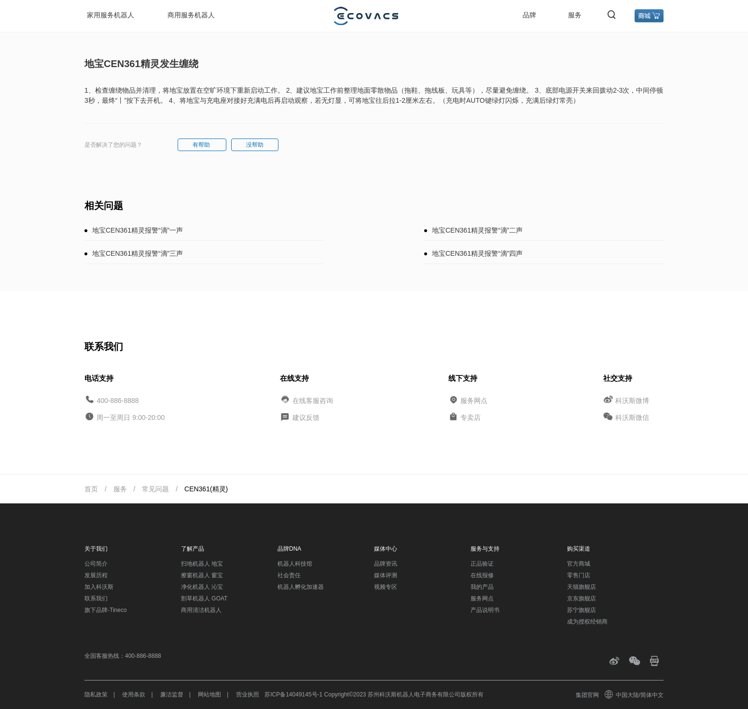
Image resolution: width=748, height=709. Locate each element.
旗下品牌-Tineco (105, 610)
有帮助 (202, 144)
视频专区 (385, 587)
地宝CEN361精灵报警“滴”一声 (137, 230)
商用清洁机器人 (201, 610)
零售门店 (578, 575)
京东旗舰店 (581, 598)
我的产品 (482, 587)
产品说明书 (485, 610)
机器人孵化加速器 (300, 587)
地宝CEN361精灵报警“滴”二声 (477, 230)
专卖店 (470, 417)
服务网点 (473, 400)
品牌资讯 (385, 563)
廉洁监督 (171, 694)
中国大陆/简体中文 (635, 695)
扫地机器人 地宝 (202, 563)
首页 (91, 489)
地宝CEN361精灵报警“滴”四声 (477, 253)
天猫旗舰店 (581, 587)
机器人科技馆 (294, 563)
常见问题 (155, 489)
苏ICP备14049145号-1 (293, 694)
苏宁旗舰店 (581, 610)
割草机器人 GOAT (204, 598)
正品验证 (482, 563)
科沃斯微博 (632, 400)
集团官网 (587, 695)
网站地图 (209, 694)
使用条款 (133, 694)
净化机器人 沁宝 (202, 587)
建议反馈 (305, 417)
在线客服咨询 (312, 400)
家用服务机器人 (110, 15)
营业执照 (247, 694)
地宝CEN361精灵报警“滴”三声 (137, 253)
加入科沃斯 (98, 587)
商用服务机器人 (191, 15)
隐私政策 (96, 694)
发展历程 (96, 575)
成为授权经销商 (587, 621)
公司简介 (96, 563)
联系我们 (96, 598)
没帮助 (254, 144)
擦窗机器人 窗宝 (202, 575)
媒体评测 (385, 575)
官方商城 (578, 563)
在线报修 (482, 575)
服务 (575, 15)
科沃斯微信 (632, 417)
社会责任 (289, 575)
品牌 (529, 15)
